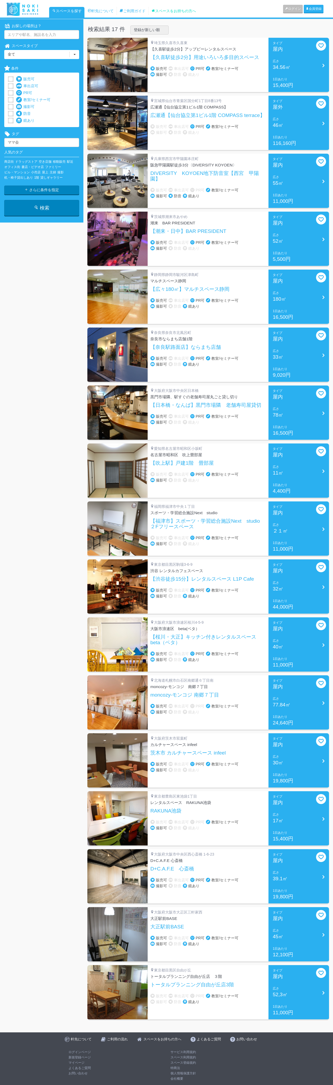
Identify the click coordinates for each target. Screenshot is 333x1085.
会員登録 (314, 9)
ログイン (293, 9)
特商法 (175, 1068)
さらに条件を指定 (41, 190)
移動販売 (59, 162)
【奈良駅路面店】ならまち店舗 (185, 347)
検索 (41, 208)
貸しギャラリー (51, 177)
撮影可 (25, 107)
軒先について (101, 11)
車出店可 (27, 86)
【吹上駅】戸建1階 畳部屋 (182, 463)
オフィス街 (12, 167)
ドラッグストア (26, 162)
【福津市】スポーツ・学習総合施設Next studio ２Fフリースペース (207, 523)
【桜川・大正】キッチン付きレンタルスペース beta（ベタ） (205, 639)
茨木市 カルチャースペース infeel (188, 753)
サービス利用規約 (183, 1052)
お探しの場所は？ (22, 26)
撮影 (60, 172)
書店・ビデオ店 (33, 167)
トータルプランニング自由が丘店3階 (192, 984)
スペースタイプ (21, 46)
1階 (36, 177)
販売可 (25, 79)
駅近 (70, 162)
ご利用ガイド (132, 11)
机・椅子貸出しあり (18, 177)
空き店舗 (45, 162)
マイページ (76, 1063)
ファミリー (53, 167)
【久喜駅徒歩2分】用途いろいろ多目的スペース (204, 57)
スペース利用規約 (183, 1057)
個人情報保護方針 (183, 1073)
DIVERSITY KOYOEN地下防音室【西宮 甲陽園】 (204, 176)
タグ (11, 134)
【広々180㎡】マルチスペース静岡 (189, 289)
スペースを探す (67, 11)
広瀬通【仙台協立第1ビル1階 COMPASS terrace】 (207, 115)
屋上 (45, 172)
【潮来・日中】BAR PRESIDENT (188, 231)
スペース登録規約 (183, 1063)
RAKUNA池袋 (165, 811)
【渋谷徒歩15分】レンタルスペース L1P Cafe (202, 579)
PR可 (24, 93)
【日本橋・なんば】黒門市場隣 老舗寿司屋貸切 (205, 405)
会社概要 (176, 1078)
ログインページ (80, 1052)
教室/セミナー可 (33, 100)
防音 (23, 113)
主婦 (53, 172)
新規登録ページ (80, 1057)
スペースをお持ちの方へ (173, 11)
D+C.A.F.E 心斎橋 (172, 869)
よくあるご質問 (80, 1068)
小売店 (36, 172)
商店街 (9, 162)
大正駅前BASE (167, 926)
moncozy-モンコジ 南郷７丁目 (184, 695)
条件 (11, 68)
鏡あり (25, 120)
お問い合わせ (78, 1073)
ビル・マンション (17, 172)
